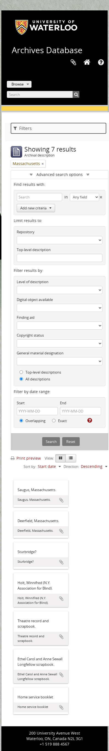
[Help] (89, 420)
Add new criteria (35, 208)
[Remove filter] (43, 163)
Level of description (32, 281)
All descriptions (34, 379)
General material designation (40, 353)
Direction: (71, 466)
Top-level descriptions (40, 372)
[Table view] (70, 458)
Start (21, 402)
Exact (59, 420)
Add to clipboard (61, 500)
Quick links (101, 62)
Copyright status (30, 335)
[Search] (43, 94)
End (63, 402)
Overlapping (32, 420)
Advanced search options (59, 174)
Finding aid (26, 317)
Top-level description (34, 249)
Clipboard (73, 62)
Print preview (26, 458)
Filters (22, 128)
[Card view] (60, 458)
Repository (26, 231)
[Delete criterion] (101, 196)
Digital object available (35, 299)
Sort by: (30, 466)
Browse (18, 84)
